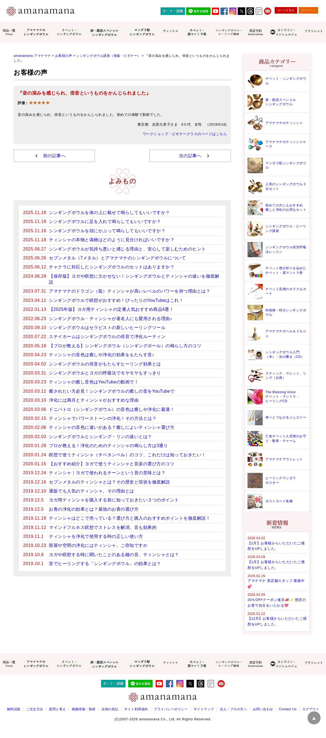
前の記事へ (54, 155)
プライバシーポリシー (171, 709)
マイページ (308, 10)
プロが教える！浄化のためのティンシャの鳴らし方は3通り (108, 445)
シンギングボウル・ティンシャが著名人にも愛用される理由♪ (110, 318)
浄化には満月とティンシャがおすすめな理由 (94, 400)
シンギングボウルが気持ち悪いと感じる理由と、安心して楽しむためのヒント (127, 249)
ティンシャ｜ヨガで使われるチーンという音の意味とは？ (107, 472)
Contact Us (287, 709)
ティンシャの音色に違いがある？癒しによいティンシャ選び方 (111, 427)
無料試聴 (13, 709)
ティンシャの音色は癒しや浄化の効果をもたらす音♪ (101, 354)
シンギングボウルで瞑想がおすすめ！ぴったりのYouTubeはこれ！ (116, 300)
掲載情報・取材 (84, 709)
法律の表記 (109, 709)
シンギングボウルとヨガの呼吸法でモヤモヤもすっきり (105, 373)
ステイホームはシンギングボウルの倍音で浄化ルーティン (107, 336)
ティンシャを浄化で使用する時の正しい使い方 (96, 536)
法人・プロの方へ (233, 709)
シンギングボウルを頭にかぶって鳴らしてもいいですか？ (107, 230)
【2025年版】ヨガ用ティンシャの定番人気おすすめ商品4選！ (111, 309)
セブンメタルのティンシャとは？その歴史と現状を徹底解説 (109, 482)
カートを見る (285, 10)
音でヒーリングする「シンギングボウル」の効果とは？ (105, 563)
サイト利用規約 (136, 709)
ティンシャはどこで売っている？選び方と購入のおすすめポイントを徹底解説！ (129, 518)
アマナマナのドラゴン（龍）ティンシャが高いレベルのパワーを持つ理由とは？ (129, 291)
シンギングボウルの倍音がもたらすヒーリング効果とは (105, 364)
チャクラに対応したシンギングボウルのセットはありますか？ (111, 267)
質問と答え (57, 709)
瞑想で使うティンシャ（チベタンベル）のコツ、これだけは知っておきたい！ (127, 454)
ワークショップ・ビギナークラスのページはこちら (185, 134)
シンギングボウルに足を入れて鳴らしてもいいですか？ (105, 221)
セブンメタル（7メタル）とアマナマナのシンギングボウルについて (117, 258)
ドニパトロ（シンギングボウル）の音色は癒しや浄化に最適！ (111, 409)
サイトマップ (204, 709)
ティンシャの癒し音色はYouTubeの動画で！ (94, 382)
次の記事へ (190, 155)
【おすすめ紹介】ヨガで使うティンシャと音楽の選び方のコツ (111, 463)
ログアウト (310, 709)
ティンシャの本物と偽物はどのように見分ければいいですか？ (111, 239)
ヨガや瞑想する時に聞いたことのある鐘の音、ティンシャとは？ (114, 554)
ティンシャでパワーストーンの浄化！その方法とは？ (102, 418)
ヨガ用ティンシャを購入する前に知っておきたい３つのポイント (114, 500)
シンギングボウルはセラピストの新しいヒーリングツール (107, 327)
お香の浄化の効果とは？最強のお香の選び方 (94, 509)
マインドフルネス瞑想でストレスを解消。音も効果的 (102, 527)
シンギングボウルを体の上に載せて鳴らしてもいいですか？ (109, 212)
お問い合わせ (263, 709)
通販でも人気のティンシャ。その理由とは (91, 491)
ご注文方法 (34, 709)
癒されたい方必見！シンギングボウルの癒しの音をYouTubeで (111, 391)
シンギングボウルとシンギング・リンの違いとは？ (100, 436)
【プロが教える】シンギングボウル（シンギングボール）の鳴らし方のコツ (125, 345)
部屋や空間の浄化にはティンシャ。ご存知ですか (98, 545)
